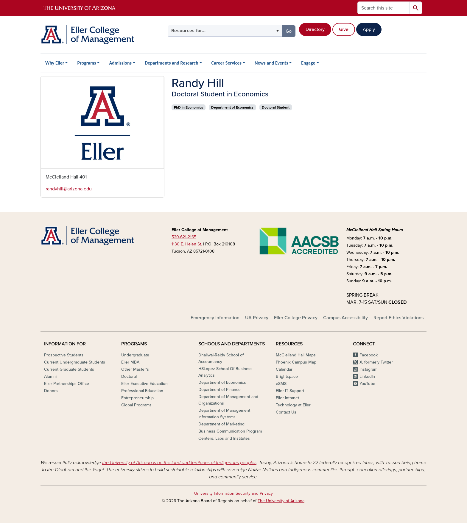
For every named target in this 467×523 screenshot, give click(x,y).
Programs (86, 63)
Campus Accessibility (345, 318)
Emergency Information (215, 318)
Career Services (226, 63)
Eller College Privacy (295, 318)
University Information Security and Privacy (233, 493)
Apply (369, 29)
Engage (308, 63)
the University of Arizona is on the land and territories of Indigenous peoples (179, 463)
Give (343, 29)
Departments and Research (171, 63)
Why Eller (54, 63)
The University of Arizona (281, 500)
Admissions (120, 63)
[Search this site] (383, 7)
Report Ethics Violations (398, 318)
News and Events (271, 63)
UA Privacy (256, 318)
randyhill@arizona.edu (69, 189)
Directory (315, 29)
